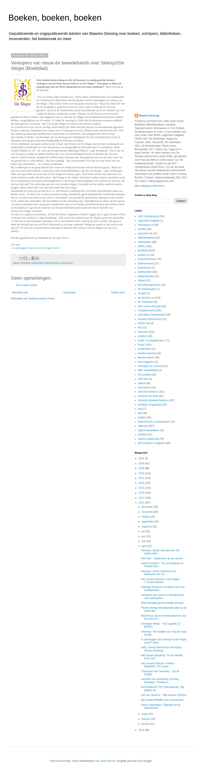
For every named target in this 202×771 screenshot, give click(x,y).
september (148, 521)
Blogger (147, 760)
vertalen (142, 434)
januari (146, 723)
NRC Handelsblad (148, 370)
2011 (142, 730)
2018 (142, 473)
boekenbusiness (147, 259)
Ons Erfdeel (144, 374)
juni (144, 536)
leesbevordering (147, 353)
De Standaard (145, 301)
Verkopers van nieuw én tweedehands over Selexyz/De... (162, 596)
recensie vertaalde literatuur (153, 400)
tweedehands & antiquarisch (58, 263)
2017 (142, 478)
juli (143, 531)
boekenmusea (146, 263)
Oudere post (118, 292)
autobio (142, 229)
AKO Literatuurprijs (148, 216)
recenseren (144, 387)
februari (146, 719)
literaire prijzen (146, 357)
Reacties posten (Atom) (41, 298)
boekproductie (146, 276)
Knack (141, 344)
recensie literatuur (148, 391)
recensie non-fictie (148, 396)
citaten (141, 280)
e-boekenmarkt (146, 310)
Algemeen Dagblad (148, 220)
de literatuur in (146, 297)
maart (145, 713)
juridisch (142, 336)
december (148, 506)
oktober (146, 516)
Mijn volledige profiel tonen (150, 185)
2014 (142, 492)
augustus (147, 526)
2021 (142, 458)
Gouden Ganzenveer (149, 319)
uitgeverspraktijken (148, 430)
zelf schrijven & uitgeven (151, 443)
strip (140, 408)
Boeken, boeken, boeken (55, 17)
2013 (142, 497)
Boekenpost (144, 267)
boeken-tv (143, 254)
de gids (142, 293)
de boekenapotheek (149, 284)
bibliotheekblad (146, 237)
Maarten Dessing (149, 115)
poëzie (141, 383)
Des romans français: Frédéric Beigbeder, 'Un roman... (158, 665)
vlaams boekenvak (148, 438)
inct (140, 327)
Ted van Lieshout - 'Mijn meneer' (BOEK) (164, 695)
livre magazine (146, 361)
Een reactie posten (26, 285)
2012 (142, 502)
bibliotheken (144, 242)
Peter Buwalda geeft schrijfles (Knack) (162, 602)
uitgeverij (143, 425)
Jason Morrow (108, 760)
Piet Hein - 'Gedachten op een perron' (162, 558)
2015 (142, 488)
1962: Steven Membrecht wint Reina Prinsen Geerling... (161, 649)
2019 (142, 468)
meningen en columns (150, 366)
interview (143, 331)
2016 (142, 482)
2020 (142, 463)
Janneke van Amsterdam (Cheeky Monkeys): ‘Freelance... (160, 681)
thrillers (142, 417)
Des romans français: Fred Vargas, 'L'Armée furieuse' (160, 581)
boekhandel (37, 263)
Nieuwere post (20, 292)
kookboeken (145, 348)
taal (140, 413)
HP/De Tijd (144, 323)
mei (144, 541)
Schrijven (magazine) (150, 404)
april (144, 546)
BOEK (141, 246)
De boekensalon (147, 289)
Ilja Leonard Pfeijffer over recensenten (162, 699)
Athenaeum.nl (145, 224)
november (148, 511)
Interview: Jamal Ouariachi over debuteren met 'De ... (158, 573)
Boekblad (25, 263)
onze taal (143, 378)
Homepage (69, 292)
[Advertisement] (161, 80)
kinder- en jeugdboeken (151, 340)
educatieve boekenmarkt (151, 314)
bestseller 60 (145, 233)
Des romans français (149, 306)
